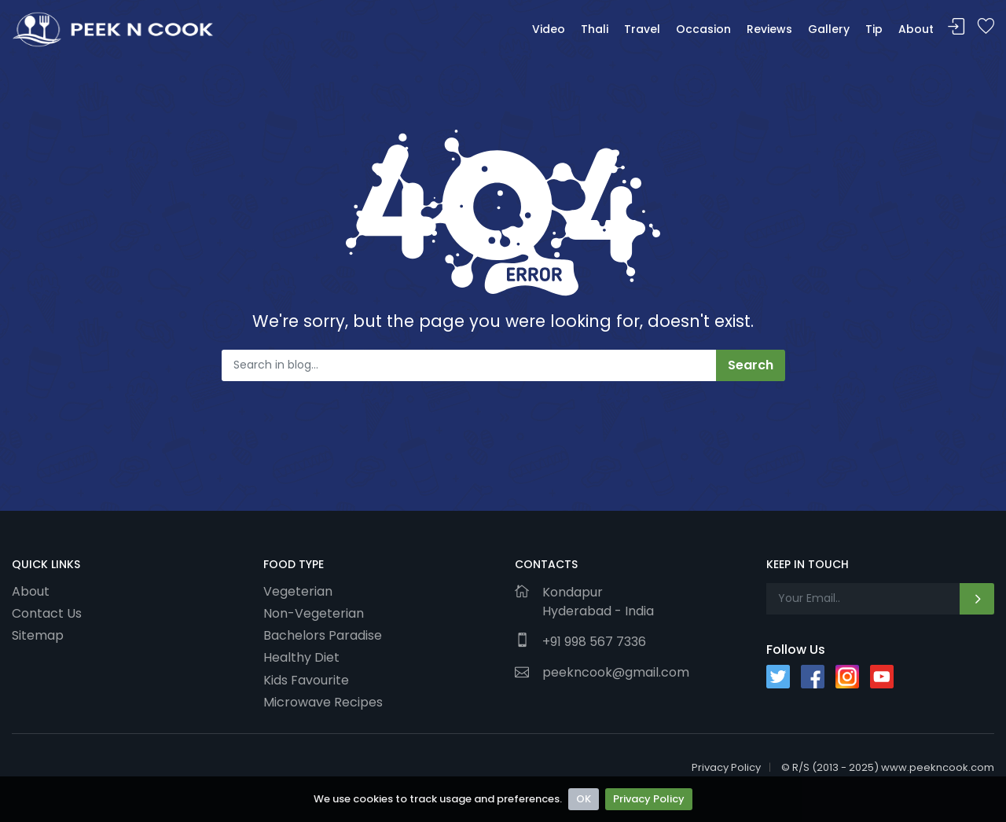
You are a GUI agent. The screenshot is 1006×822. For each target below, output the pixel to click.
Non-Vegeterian (313, 613)
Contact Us (47, 613)
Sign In (956, 27)
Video (548, 29)
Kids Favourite (306, 680)
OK (583, 798)
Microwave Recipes (323, 702)
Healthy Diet (301, 657)
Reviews (769, 29)
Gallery (829, 29)
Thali (594, 29)
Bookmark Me (985, 27)
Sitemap (38, 635)
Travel (642, 29)
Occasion (703, 29)
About (916, 29)
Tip (874, 29)
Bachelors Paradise (322, 635)
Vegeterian (297, 591)
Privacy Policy (649, 798)
